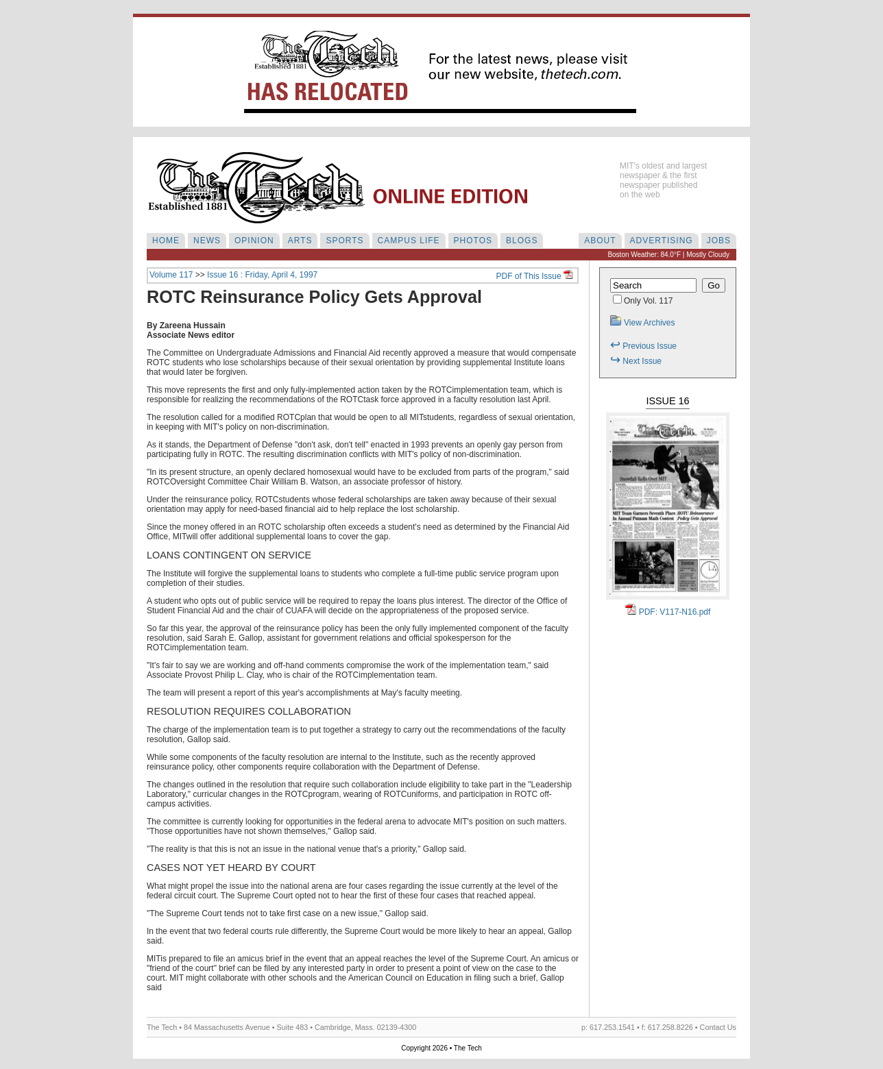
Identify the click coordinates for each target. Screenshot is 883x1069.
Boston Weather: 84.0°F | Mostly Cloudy (668, 254)
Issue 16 (667, 400)
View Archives (642, 323)
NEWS (207, 240)
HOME (166, 240)
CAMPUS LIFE (409, 240)
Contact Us (718, 1027)
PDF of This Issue (534, 276)
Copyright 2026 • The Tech (441, 1048)
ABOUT (600, 240)
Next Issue (636, 361)
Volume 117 (171, 275)
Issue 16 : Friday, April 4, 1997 (262, 275)
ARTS (300, 240)
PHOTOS (473, 240)
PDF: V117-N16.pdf (668, 612)
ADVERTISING (661, 240)
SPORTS (344, 240)
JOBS (719, 240)
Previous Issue (643, 346)
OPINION (254, 240)
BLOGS (521, 240)
